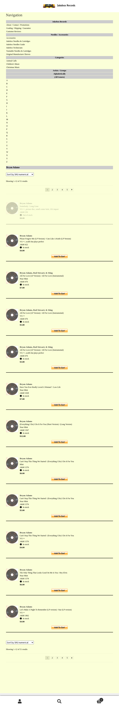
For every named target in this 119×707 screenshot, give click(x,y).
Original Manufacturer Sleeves (18, 54)
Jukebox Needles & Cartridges (18, 41)
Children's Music (13, 64)
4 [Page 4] (62, 190)
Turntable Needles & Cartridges (18, 51)
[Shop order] (20, 174)
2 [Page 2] (52, 190)
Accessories (11, 38)
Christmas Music (13, 67)
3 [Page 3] (57, 190)
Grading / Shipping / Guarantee (18, 28)
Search (59, 701)
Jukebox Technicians (14, 48)
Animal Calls (11, 61)
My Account (20, 701)
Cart (91, 699)
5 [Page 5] (67, 190)
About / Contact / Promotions (17, 25)
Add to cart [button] (61, 257)
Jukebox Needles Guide (15, 44)
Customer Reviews (13, 31)
